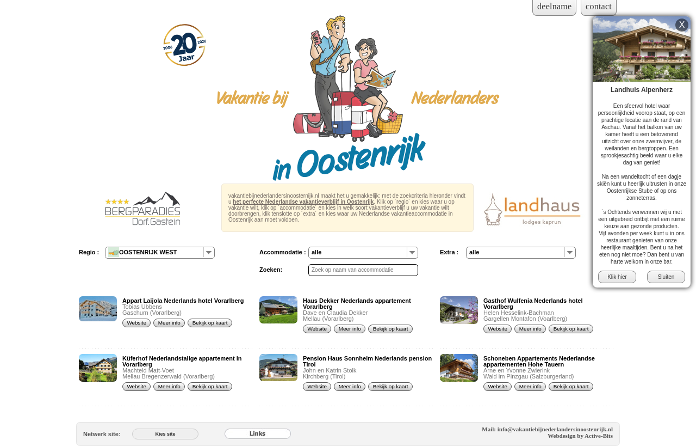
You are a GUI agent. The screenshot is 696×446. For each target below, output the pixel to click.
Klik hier (617, 277)
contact (599, 6)
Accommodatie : (282, 252)
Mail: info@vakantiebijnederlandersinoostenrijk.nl (547, 429)
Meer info (169, 323)
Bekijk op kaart (210, 323)
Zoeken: (270, 269)
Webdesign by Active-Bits (580, 435)
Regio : (89, 252)
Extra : (449, 252)
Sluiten (666, 277)
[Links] (258, 434)
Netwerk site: (101, 434)
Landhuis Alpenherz (642, 90)
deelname (554, 6)
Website (136, 323)
